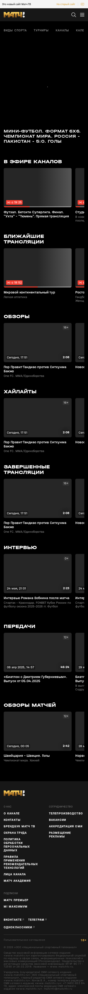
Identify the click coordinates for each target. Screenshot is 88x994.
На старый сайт (66, 4)
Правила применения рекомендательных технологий (21, 862)
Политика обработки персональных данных (17, 844)
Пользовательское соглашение (24, 939)
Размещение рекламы (60, 834)
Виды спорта (15, 30)
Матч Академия (17, 881)
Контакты (12, 820)
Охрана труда (15, 833)
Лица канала (15, 874)
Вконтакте (13, 920)
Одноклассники (18, 927)
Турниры (41, 30)
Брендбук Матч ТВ (19, 826)
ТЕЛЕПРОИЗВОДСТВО (66, 813)
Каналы (62, 30)
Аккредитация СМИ (65, 826)
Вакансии (57, 820)
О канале (12, 813)
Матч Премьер (16, 900)
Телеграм (36, 920)
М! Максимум (15, 906)
